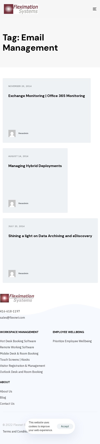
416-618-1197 (10, 311)
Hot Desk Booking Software (18, 341)
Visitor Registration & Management (22, 365)
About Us (6, 391)
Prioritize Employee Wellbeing (72, 341)
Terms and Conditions (17, 431)
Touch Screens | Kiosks (15, 359)
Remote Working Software (17, 347)
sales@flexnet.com (12, 317)
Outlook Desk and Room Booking (21, 372)
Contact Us (7, 403)
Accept (65, 426)
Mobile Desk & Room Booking (19, 353)
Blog (3, 397)
